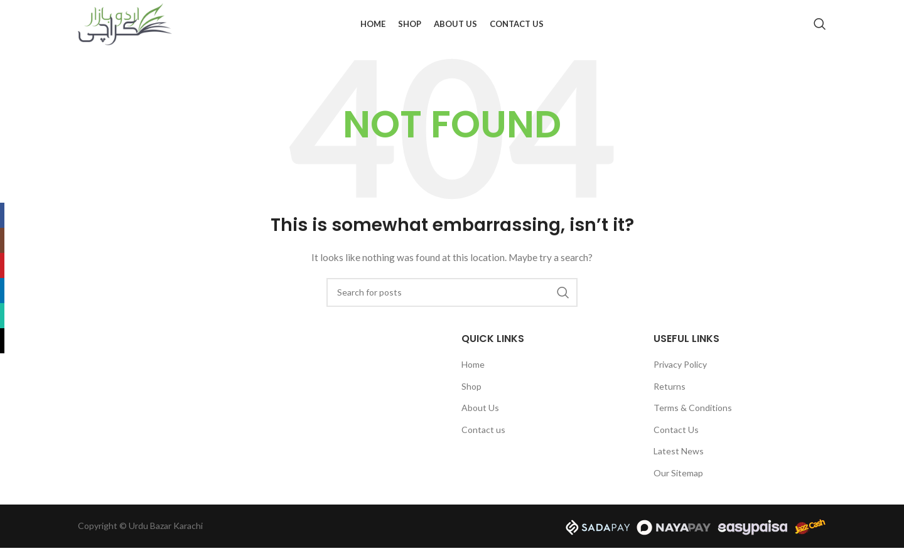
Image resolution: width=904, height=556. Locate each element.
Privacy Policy (680, 372)
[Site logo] (125, 27)
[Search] (819, 28)
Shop (471, 394)
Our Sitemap (678, 481)
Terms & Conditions (693, 415)
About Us (480, 415)
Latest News (679, 459)
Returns (670, 394)
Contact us (483, 437)
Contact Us (676, 437)
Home (473, 372)
